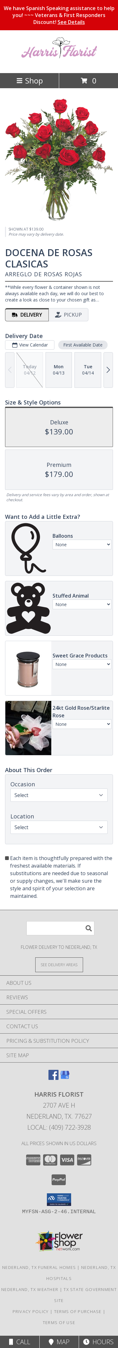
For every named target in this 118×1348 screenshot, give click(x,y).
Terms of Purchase (78, 1311)
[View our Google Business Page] (65, 1077)
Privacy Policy (31, 1311)
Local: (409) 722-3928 (59, 1127)
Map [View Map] (59, 1342)
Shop (29, 80)
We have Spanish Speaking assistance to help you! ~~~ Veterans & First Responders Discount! (59, 15)
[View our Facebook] (53, 1077)
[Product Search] (60, 928)
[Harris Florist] (59, 64)
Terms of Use (59, 1322)
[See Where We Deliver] (59, 964)
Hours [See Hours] (98, 1342)
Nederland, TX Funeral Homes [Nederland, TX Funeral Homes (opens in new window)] (39, 1267)
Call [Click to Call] (19, 1342)
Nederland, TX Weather (29, 1289)
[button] (59, 1199)
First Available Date (83, 344)
